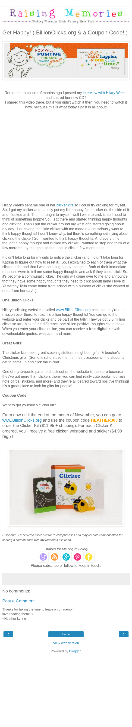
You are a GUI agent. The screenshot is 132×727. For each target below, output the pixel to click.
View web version (66, 643)
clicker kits (65, 205)
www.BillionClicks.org (73, 310)
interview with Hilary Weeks (105, 93)
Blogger (75, 651)
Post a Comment (18, 600)
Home (66, 634)
